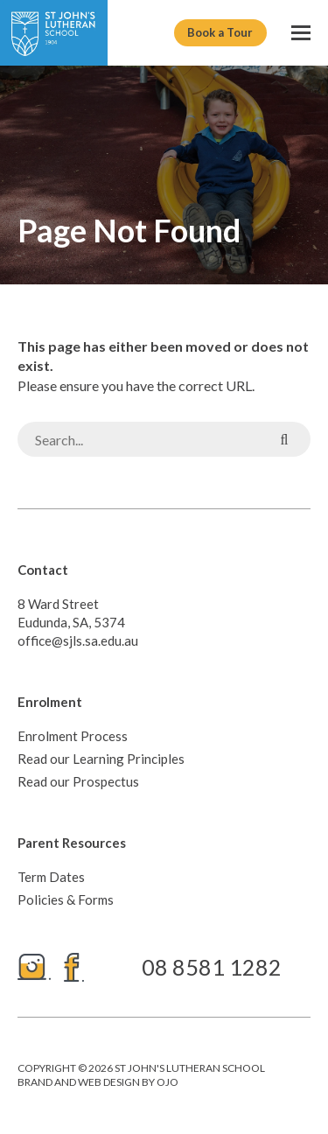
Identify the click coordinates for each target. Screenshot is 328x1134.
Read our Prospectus (78, 781)
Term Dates (51, 877)
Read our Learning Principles (101, 758)
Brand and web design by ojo (97, 1081)
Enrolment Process (72, 736)
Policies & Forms (65, 899)
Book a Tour (220, 32)
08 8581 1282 (212, 967)
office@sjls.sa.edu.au (77, 640)
